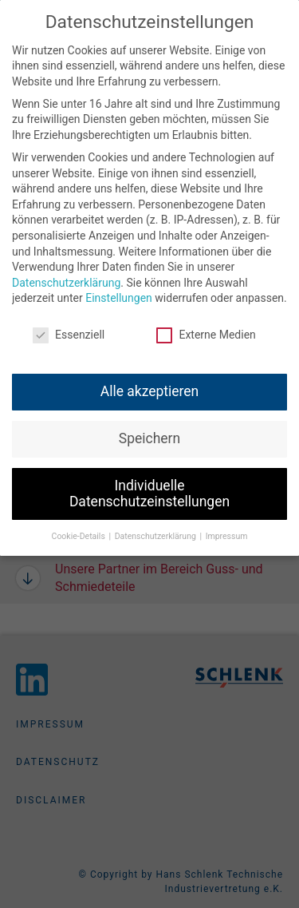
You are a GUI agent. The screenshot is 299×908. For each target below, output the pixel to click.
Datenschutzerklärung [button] (157, 528)
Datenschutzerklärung (66, 275)
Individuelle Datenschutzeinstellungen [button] (149, 486)
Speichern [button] (149, 431)
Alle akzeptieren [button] (149, 384)
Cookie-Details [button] (80, 528)
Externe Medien (205, 327)
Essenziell (68, 327)
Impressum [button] (227, 528)
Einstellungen (118, 290)
